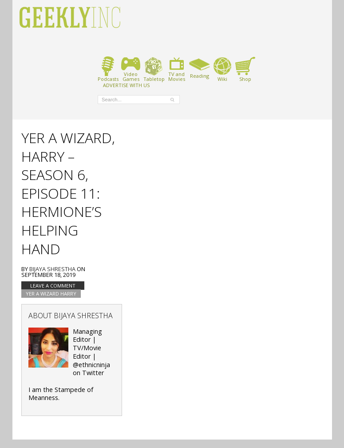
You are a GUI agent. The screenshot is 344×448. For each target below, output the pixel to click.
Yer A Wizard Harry (51, 293)
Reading (199, 67)
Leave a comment (52, 285)
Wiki (222, 69)
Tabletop (153, 69)
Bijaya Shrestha (52, 269)
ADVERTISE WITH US (126, 85)
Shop (245, 69)
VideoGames (130, 69)
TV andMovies (176, 69)
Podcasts (108, 69)
